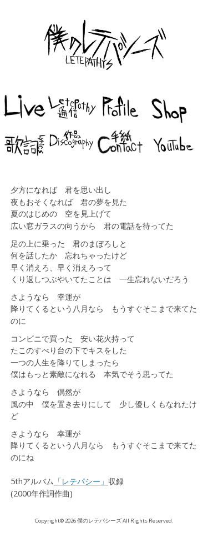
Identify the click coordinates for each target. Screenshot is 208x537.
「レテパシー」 (81, 481)
